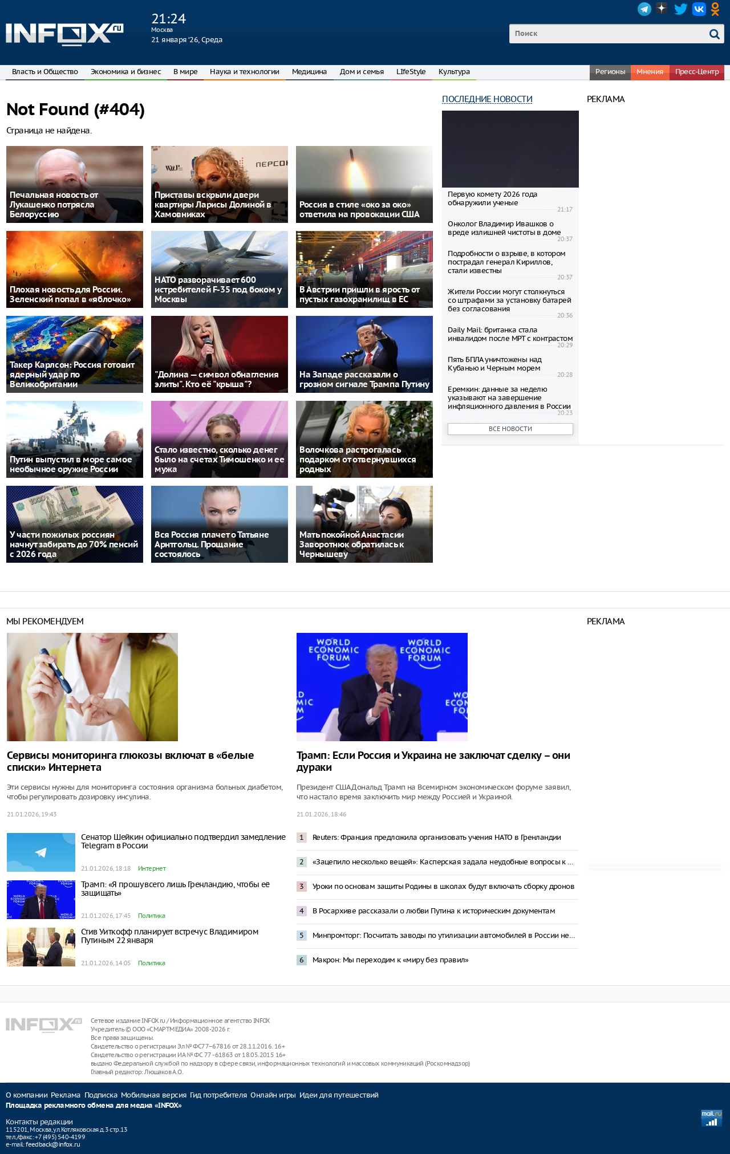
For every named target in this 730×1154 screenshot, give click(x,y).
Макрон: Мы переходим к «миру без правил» (391, 960)
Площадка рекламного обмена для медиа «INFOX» (94, 1106)
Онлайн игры (272, 1095)
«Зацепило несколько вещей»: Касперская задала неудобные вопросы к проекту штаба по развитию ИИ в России (445, 862)
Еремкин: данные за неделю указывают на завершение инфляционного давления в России (509, 397)
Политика (151, 916)
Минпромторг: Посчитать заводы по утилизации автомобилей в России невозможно (445, 935)
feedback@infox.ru (53, 1144)
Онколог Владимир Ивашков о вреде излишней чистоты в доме (504, 228)
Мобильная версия (153, 1095)
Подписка (100, 1095)
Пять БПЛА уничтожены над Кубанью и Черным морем (495, 364)
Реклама (66, 1095)
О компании (26, 1095)
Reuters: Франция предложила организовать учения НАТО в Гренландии (437, 837)
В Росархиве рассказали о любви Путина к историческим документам (434, 911)
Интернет (151, 868)
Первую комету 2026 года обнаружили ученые (492, 198)
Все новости (510, 429)
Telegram (644, 9)
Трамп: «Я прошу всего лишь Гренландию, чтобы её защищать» (175, 888)
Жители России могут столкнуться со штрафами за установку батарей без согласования (509, 300)
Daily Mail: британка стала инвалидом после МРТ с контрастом (510, 334)
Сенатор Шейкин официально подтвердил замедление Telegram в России (183, 841)
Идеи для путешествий (339, 1095)
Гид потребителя (218, 1095)
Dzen (663, 9)
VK (699, 9)
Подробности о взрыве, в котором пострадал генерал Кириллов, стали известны (506, 262)
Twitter (681, 9)
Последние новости (487, 99)
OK (717, 9)
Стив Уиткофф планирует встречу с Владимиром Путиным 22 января (169, 936)
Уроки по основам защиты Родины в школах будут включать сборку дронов (443, 886)
